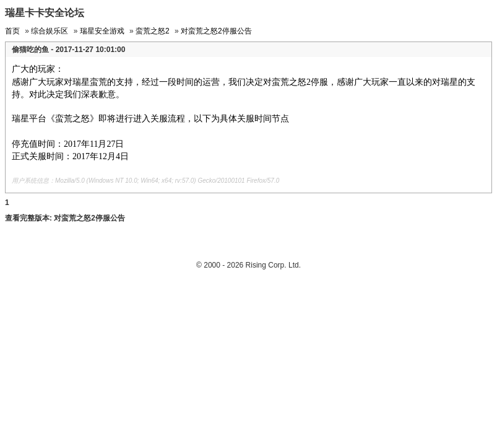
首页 (12, 31)
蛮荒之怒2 (153, 31)
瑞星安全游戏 (102, 31)
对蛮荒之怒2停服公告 (216, 31)
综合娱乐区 (49, 31)
